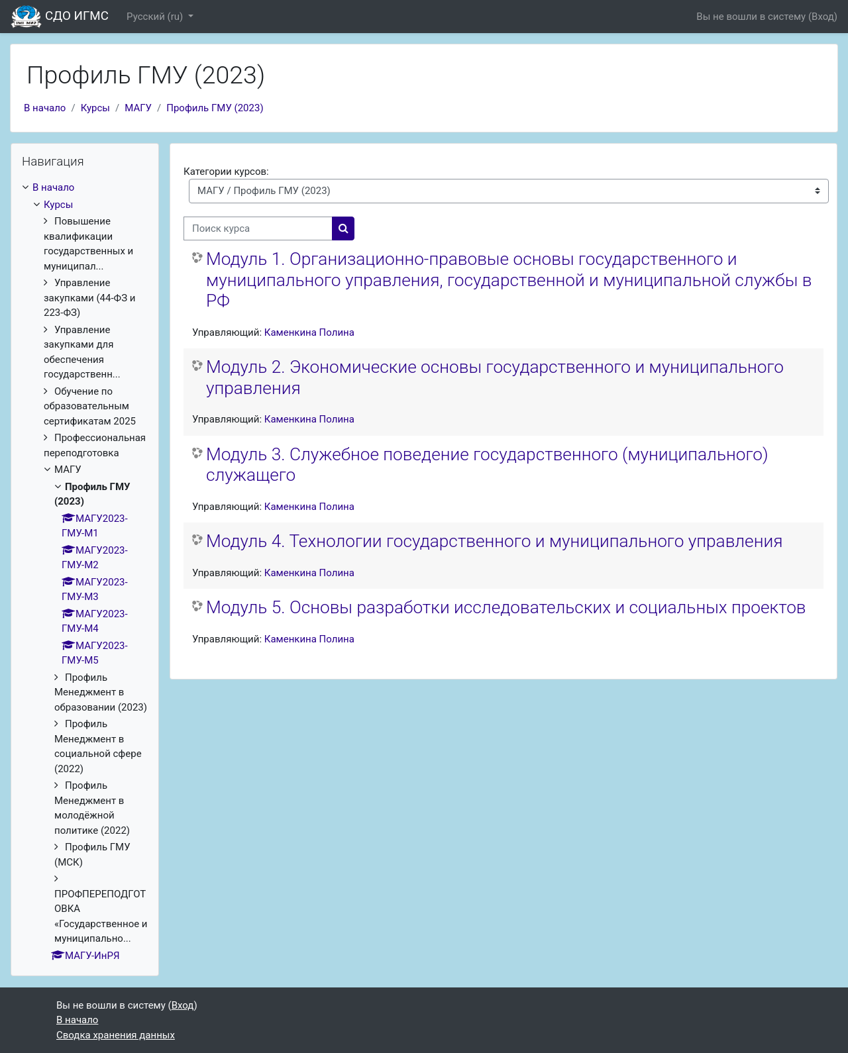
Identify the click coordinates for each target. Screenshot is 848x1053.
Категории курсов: (226, 171)
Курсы (95, 108)
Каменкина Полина (309, 332)
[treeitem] (85, 571)
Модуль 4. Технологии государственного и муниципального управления (494, 541)
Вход (823, 17)
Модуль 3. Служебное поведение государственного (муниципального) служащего (487, 464)
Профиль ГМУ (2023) (214, 108)
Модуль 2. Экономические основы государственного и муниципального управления (495, 377)
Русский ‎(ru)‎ (156, 17)
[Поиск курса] (258, 229)
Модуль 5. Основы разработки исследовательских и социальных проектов (506, 607)
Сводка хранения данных (115, 1035)
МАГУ (138, 108)
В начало (45, 108)
